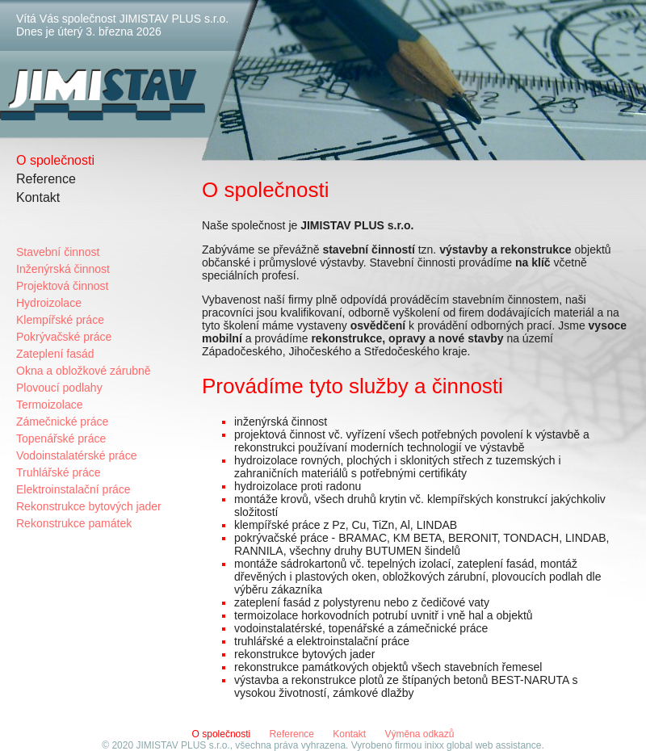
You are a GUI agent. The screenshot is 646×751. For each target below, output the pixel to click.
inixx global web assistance (483, 745)
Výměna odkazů (419, 734)
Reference (46, 179)
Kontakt (38, 197)
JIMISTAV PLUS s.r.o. (182, 745)
